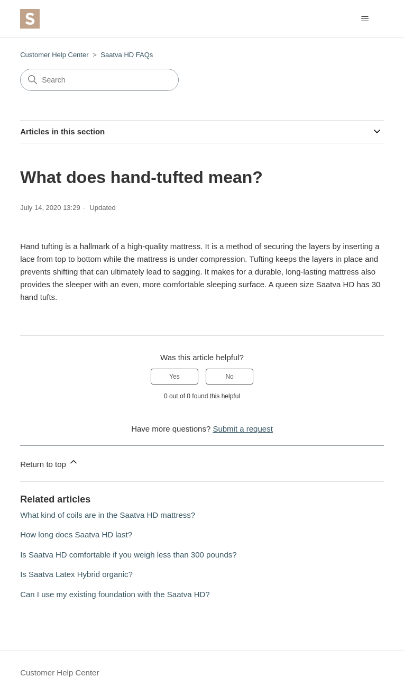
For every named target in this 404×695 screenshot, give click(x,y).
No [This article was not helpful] (229, 376)
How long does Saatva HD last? (76, 534)
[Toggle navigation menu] (365, 19)
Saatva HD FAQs (126, 55)
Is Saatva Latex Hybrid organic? (76, 574)
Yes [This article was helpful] (174, 376)
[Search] (99, 79)
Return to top (49, 462)
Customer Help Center (54, 55)
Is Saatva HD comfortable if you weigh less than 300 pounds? (128, 554)
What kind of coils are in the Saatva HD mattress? (107, 514)
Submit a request (242, 428)
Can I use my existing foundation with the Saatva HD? (115, 594)
